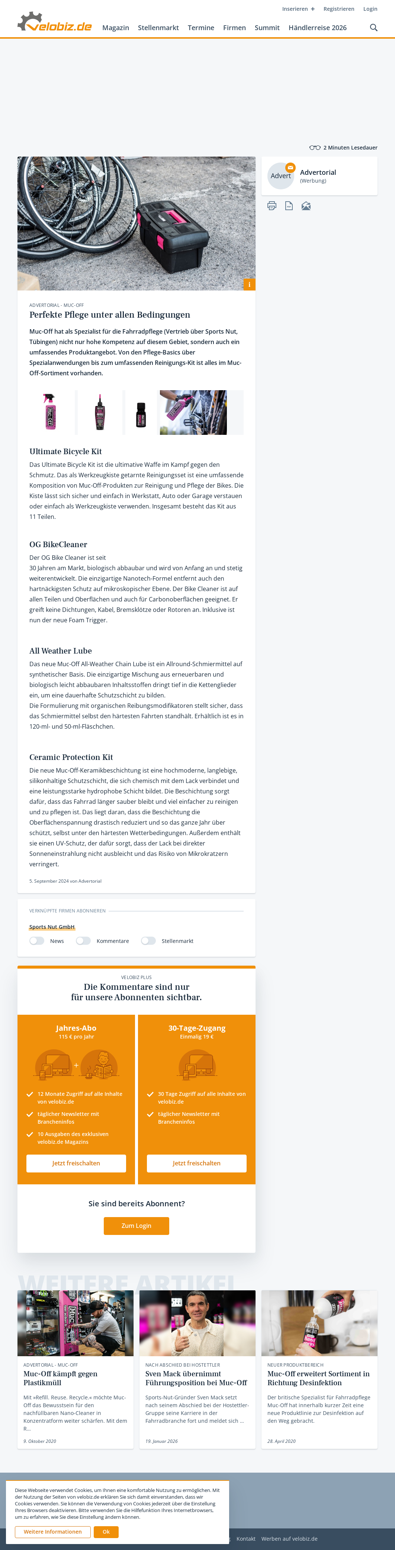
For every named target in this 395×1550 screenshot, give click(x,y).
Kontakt (246, 1539)
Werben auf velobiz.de (289, 1539)
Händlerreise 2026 (318, 27)
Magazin (115, 27)
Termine (201, 27)
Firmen (234, 27)
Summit (267, 27)
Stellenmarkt (158, 27)
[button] (106, 1532)
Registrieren (339, 8)
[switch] (36, 941)
